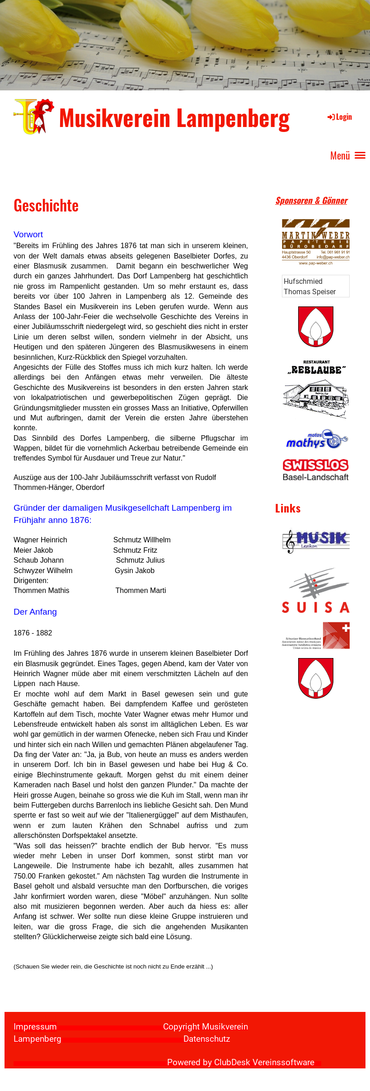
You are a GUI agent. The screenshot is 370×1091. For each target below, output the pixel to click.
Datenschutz (206, 1039)
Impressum (35, 1027)
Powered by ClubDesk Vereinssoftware (240, 1062)
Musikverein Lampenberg (174, 116)
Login (339, 116)
